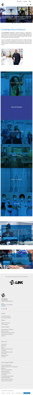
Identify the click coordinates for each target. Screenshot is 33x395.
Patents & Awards (4, 355)
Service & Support (5, 326)
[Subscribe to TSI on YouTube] (6, 308)
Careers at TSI (4, 344)
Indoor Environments (5, 371)
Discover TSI (4, 341)
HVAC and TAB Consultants (6, 369)
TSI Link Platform (4, 324)
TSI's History (3, 353)
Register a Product (4, 331)
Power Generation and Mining (7, 379)
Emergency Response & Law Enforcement (9, 366)
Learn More (16, 21)
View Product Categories (6, 317)
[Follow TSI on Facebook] (1, 308)
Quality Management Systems (7, 352)
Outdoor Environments (5, 377)
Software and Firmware (5, 322)
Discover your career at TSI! (10, 238)
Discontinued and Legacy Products (8, 332)
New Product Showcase (5, 316)
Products (3, 313)
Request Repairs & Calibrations (7, 329)
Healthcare (3, 368)
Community (3, 356)
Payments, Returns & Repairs (7, 334)
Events (2, 347)
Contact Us (3, 335)
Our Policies (3, 350)
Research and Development (6, 380)
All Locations (3, 305)
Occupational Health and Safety (7, 376)
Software (3, 320)
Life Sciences (3, 374)
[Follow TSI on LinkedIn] (4, 308)
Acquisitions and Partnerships (7, 348)
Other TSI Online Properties (7, 362)
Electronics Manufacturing (6, 365)
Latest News (3, 345)
